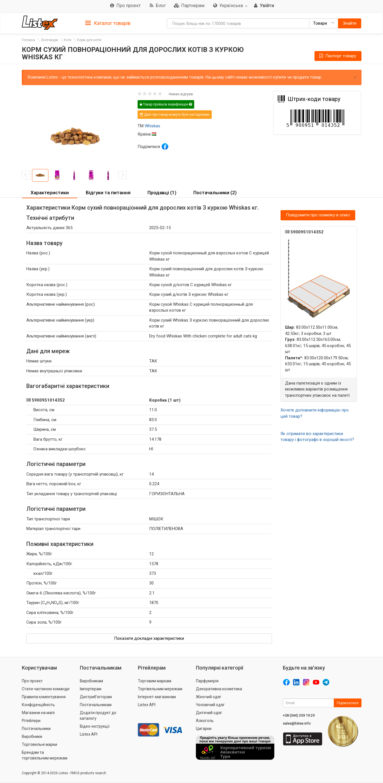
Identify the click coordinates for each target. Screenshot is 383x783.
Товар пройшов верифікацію (166, 104)
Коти (67, 40)
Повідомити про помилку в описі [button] (318, 215)
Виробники (32, 736)
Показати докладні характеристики (149, 638)
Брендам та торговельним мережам (44, 755)
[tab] (108, 23)
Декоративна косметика (219, 689)
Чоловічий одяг (210, 704)
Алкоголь (205, 720)
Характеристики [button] (50, 192)
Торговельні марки (39, 744)
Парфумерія (207, 681)
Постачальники (36, 728)
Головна (28, 40)
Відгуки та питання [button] (108, 192)
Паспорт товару (337, 55)
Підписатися (347, 703)
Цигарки (203, 728)
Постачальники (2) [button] (215, 192)
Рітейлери (31, 720)
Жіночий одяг (208, 697)
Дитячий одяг (209, 712)
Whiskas (152, 125)
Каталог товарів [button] (107, 23)
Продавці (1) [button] (161, 192)
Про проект (32, 681)
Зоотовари (49, 40)
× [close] (355, 77)
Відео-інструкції (95, 726)
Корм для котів (89, 40)
